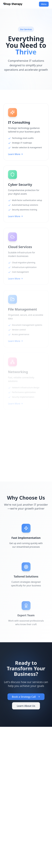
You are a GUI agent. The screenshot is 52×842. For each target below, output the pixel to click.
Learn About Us (26, 706)
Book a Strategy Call (26, 697)
